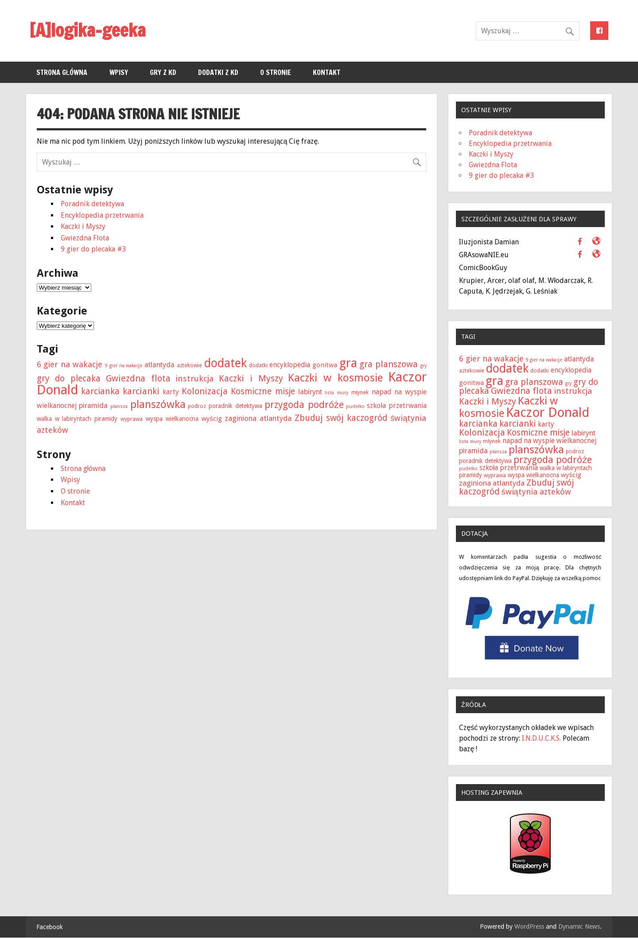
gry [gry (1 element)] (423, 366)
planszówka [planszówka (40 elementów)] (158, 404)
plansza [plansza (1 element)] (119, 406)
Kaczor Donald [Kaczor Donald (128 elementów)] (548, 412)
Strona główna (62, 72)
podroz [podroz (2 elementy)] (197, 406)
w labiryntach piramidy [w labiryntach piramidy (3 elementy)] (86, 418)
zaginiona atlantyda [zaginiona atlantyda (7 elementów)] (258, 418)
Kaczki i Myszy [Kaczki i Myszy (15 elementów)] (251, 378)
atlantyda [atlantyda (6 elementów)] (159, 365)
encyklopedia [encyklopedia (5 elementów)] (289, 365)
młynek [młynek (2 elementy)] (360, 392)
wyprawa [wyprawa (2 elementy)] (132, 419)
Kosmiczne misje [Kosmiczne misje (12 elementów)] (263, 391)
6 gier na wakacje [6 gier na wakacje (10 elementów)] (69, 364)
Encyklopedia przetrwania (102, 215)
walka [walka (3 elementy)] (44, 418)
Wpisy (118, 72)
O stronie (275, 72)
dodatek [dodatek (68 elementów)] (225, 363)
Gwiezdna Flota (85, 238)
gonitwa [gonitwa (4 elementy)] (324, 365)
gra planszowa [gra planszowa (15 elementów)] (388, 364)
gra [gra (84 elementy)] (348, 363)
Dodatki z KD (218, 72)
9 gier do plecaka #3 (93, 249)
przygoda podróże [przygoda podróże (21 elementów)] (304, 404)
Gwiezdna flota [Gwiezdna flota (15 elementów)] (138, 378)
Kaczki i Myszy (83, 226)
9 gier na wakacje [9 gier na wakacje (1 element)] (123, 366)
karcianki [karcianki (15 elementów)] (141, 391)
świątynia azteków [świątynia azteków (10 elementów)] (536, 491)
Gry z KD (163, 72)
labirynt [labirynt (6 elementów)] (310, 392)
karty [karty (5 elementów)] (171, 392)
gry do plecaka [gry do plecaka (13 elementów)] (69, 378)
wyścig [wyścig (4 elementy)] (212, 419)
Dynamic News (579, 926)
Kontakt (326, 72)
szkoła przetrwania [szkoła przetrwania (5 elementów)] (396, 405)
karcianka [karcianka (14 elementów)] (100, 391)
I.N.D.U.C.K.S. (541, 738)
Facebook (49, 927)
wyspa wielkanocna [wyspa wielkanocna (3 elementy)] (172, 418)
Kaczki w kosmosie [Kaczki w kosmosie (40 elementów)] (335, 377)
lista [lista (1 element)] (329, 393)
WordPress (529, 926)
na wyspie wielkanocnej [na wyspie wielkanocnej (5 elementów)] (560, 440)
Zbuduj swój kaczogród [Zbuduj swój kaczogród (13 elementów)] (341, 418)
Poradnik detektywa (92, 204)
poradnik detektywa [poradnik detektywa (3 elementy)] (235, 405)
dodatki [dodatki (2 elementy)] (258, 365)
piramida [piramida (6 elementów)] (93, 405)
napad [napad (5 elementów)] (381, 392)
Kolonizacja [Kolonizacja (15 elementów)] (205, 391)
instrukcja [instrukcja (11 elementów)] (194, 378)
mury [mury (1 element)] (342, 393)
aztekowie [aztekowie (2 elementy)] (189, 365)
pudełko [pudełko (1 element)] (355, 406)
